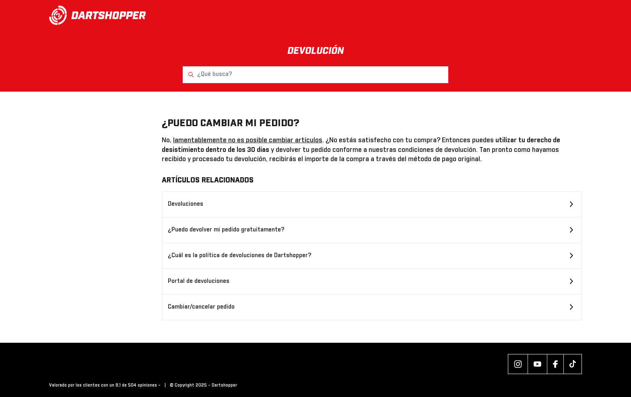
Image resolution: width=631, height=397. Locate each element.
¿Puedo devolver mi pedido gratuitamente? (226, 230)
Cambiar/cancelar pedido (201, 307)
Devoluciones (185, 204)
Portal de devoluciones (198, 281)
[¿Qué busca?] (315, 74)
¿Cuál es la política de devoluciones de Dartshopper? (239, 255)
